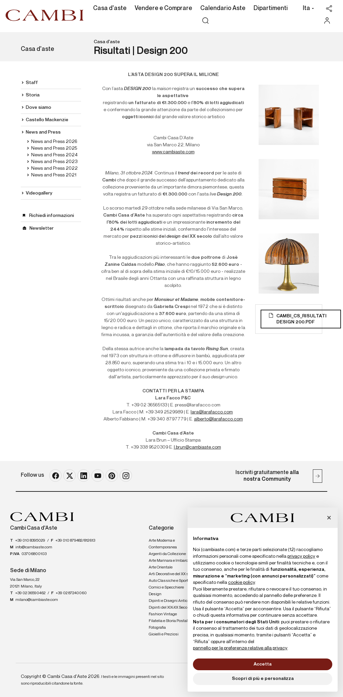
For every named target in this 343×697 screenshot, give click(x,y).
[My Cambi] (329, 20)
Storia (33, 95)
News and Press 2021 (53, 175)
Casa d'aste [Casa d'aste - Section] (110, 8)
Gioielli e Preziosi (164, 634)
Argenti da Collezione (167, 554)
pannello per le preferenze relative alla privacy (240, 648)
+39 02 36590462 (30, 593)
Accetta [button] (263, 664)
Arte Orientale (161, 567)
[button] (306, 9)
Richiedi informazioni (51, 215)
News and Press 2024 (54, 155)
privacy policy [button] (301, 556)
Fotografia (157, 628)
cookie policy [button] (241, 582)
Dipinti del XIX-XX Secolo (169, 608)
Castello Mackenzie (47, 120)
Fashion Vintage (163, 614)
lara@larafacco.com (212, 412)
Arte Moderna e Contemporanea (163, 544)
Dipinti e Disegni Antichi (170, 601)
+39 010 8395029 (30, 541)
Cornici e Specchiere (166, 588)
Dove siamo (38, 107)
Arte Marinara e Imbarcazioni (174, 561)
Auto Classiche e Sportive (171, 581)
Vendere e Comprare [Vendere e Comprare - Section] (163, 8)
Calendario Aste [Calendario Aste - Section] (223, 8)
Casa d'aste (107, 42)
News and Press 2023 (54, 161)
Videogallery (39, 193)
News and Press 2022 (54, 168)
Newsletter (41, 228)
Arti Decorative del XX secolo (173, 574)
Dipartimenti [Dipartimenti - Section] (271, 8)
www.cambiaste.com (173, 152)
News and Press (43, 132)
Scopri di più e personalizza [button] (263, 678)
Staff (32, 82)
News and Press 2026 (54, 141)
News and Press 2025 (54, 148)
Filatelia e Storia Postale (169, 621)
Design (155, 594)
